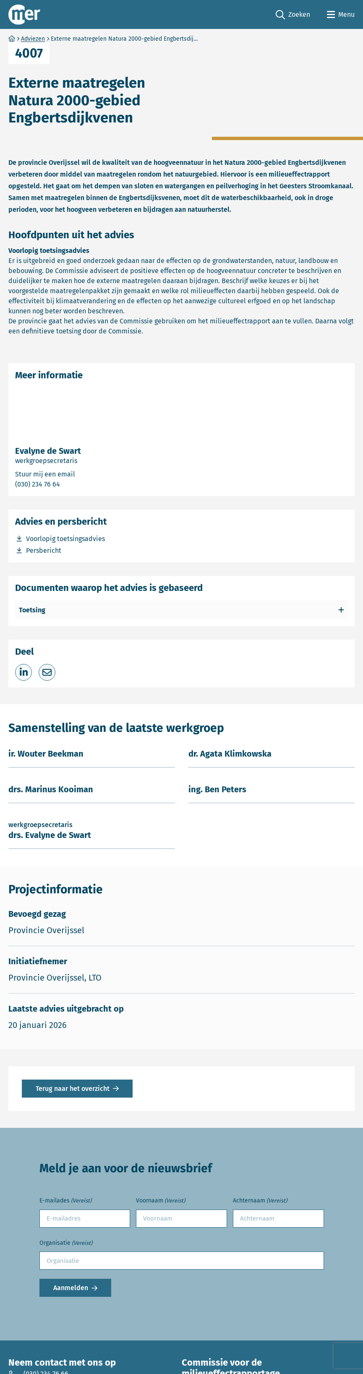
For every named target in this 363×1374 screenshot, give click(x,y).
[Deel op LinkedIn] (23, 672)
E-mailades (65, 1201)
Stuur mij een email (80, 473)
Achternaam (260, 1201)
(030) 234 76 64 (69, 483)
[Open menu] (341, 15)
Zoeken (293, 15)
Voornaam (160, 1201)
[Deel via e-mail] (47, 672)
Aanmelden (70, 1288)
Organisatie (65, 1243)
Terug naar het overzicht (73, 1089)
